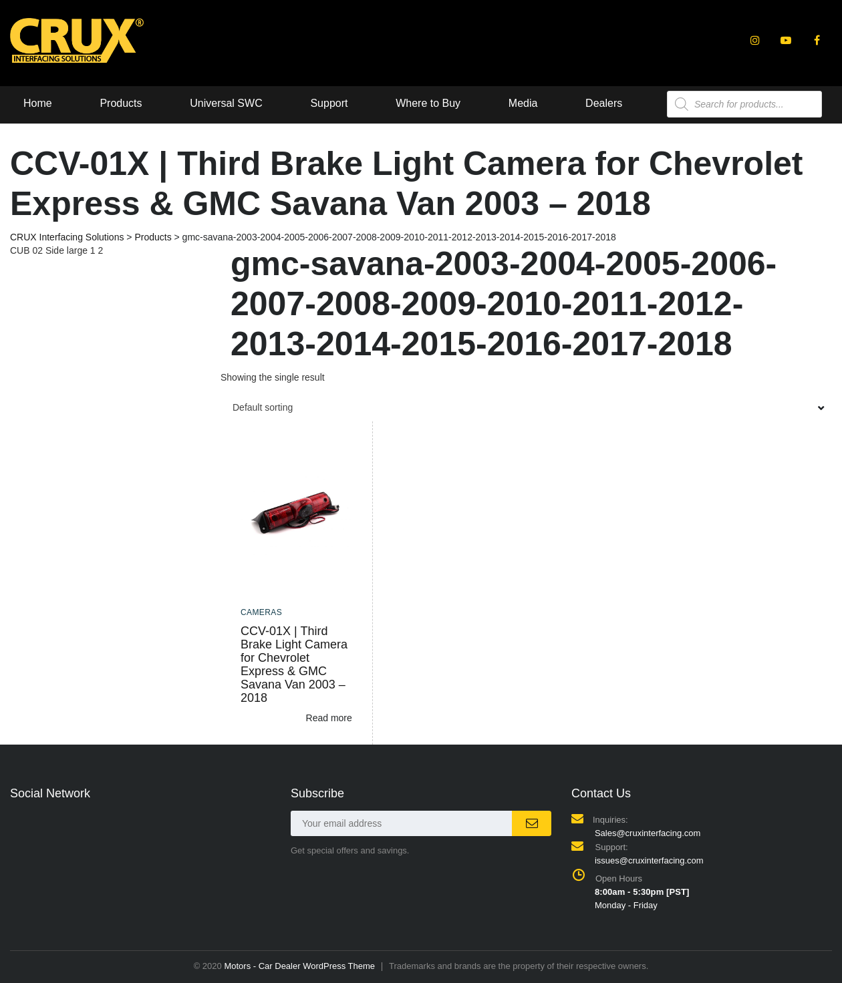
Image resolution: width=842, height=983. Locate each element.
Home (37, 103)
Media (523, 103)
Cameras (261, 612)
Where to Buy (428, 103)
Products (121, 103)
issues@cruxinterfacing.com (649, 860)
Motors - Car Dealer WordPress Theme (299, 966)
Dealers (603, 103)
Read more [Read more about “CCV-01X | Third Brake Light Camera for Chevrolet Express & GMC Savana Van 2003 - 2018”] (329, 718)
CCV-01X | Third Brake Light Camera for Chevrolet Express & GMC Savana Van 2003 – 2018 (294, 664)
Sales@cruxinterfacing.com (647, 833)
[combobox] (526, 407)
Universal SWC (226, 103)
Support (328, 103)
